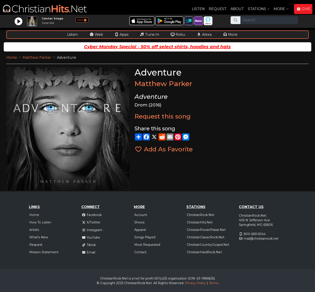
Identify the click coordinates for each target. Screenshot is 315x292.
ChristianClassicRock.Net (205, 237)
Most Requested (147, 244)
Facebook (92, 214)
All (155, 283)
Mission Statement (43, 252)
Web (96, 34)
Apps (121, 34)
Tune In (149, 34)
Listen (198, 9)
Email (88, 252)
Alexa (204, 34)
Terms (213, 283)
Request (218, 9)
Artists (34, 229)
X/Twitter (91, 222)
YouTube (91, 237)
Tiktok (89, 244)
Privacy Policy (195, 283)
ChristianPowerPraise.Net (206, 229)
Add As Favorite (164, 149)
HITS (82, 20)
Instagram (92, 230)
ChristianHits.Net (200, 222)
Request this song (163, 116)
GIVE (303, 9)
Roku (177, 34)
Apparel (140, 229)
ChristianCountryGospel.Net (208, 244)
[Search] (269, 20)
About (237, 9)
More (230, 34)
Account (140, 214)
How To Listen (40, 222)
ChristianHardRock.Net (204, 252)
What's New (38, 237)
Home (11, 57)
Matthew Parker (37, 57)
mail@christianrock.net (261, 239)
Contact (140, 252)
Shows (139, 222)
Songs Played (144, 237)
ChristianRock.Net (200, 214)
